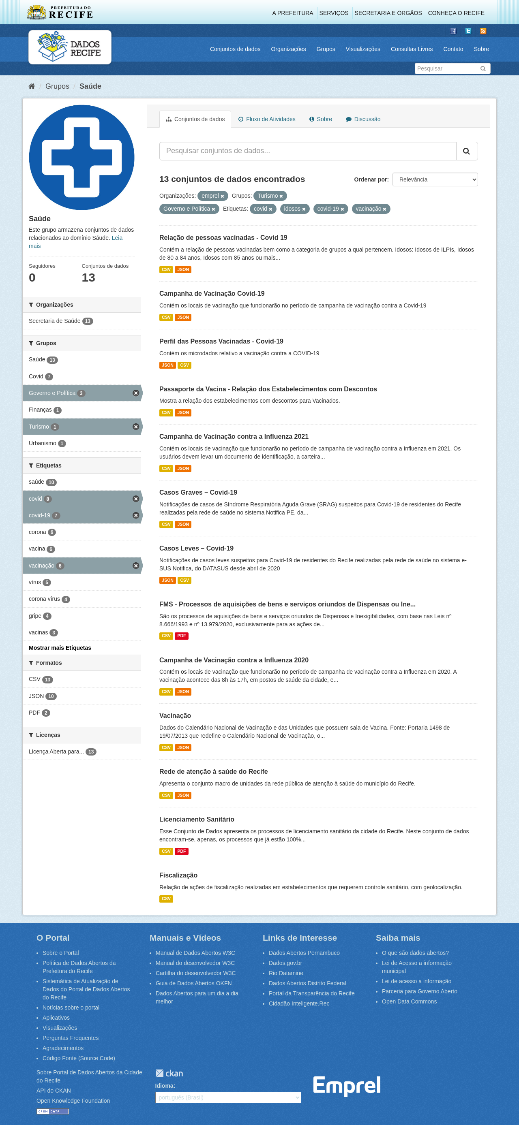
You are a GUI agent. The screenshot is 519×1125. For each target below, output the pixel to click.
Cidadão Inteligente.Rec (299, 1003)
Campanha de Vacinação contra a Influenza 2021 (234, 436)
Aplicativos (56, 1017)
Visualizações (363, 49)
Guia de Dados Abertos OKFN (194, 983)
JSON (183, 269)
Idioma (164, 1085)
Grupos (326, 49)
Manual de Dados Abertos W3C (195, 953)
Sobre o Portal (61, 953)
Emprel (346, 1086)
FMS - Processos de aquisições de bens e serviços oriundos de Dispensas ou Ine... (287, 604)
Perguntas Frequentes (71, 1038)
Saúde (90, 86)
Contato (453, 49)
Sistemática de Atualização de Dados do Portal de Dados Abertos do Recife (86, 989)
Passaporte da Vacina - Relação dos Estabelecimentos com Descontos (268, 389)
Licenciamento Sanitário (196, 819)
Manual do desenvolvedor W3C (195, 963)
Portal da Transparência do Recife (312, 993)
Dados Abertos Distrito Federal (307, 983)
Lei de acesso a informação (416, 981)
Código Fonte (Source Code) (79, 1058)
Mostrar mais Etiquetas (60, 648)
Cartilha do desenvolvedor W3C (196, 973)
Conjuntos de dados (235, 49)
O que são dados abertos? (415, 953)
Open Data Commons (409, 1001)
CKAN (169, 1073)
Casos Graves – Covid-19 (198, 492)
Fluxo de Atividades (266, 119)
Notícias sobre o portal (71, 1007)
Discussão (363, 119)
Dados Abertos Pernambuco (304, 953)
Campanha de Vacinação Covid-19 (212, 293)
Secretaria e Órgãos (388, 13)
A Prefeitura (292, 13)
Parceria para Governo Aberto (419, 991)
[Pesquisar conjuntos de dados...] (308, 151)
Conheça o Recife (456, 13)
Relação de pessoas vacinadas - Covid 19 (223, 237)
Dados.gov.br (285, 963)
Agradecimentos (63, 1048)
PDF (181, 636)
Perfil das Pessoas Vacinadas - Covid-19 (221, 341)
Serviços (334, 13)
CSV (166, 269)
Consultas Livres (412, 49)
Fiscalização (178, 875)
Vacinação (175, 715)
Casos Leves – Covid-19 (196, 548)
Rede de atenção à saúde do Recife (213, 771)
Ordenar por (370, 179)
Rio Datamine (286, 973)
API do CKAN (53, 1090)
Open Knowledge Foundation (73, 1100)
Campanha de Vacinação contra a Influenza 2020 (234, 660)
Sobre (481, 49)
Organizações (288, 49)
